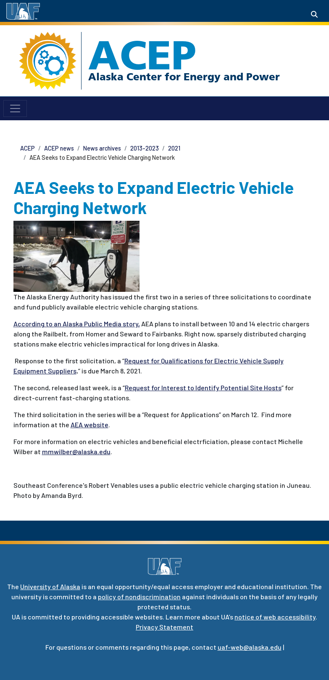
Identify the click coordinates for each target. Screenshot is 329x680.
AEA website (89, 425)
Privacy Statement (164, 627)
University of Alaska (50, 586)
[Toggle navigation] (15, 108)
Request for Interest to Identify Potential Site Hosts (203, 388)
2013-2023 (144, 148)
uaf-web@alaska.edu (250, 647)
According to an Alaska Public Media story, (76, 324)
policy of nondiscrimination (139, 597)
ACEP (142, 55)
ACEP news (59, 148)
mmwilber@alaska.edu (76, 451)
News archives (102, 148)
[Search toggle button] (314, 14)
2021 (174, 148)
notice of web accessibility (275, 617)
